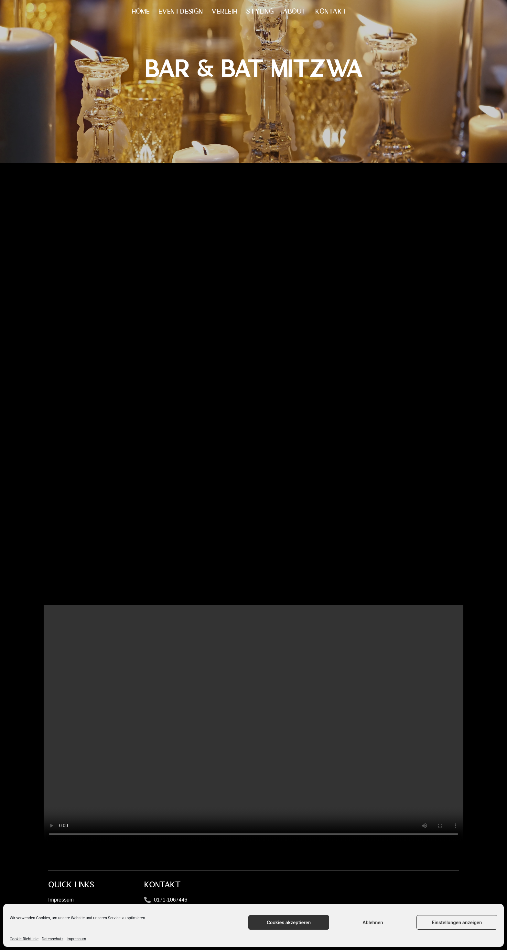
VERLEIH (224, 11)
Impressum (76, 939)
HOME (141, 11)
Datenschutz (52, 939)
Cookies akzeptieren (289, 922)
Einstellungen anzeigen (457, 922)
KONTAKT (331, 11)
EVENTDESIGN (180, 11)
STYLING (260, 11)
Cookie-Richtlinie (24, 939)
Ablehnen (372, 922)
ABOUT (295, 11)
